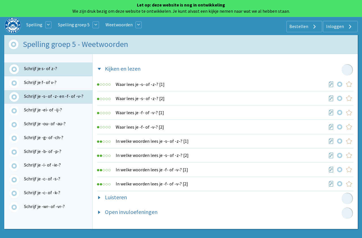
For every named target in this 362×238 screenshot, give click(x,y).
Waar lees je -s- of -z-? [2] (140, 98)
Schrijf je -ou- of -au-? (45, 123)
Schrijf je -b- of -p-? (42, 151)
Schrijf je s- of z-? (40, 68)
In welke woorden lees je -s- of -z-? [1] (152, 141)
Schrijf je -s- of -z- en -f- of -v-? (53, 96)
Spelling (34, 24)
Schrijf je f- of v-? (40, 82)
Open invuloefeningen (131, 211)
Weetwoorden (119, 24)
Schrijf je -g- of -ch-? (43, 137)
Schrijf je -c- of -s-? (42, 178)
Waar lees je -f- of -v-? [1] (140, 112)
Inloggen (339, 26)
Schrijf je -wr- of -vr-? (44, 206)
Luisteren (116, 197)
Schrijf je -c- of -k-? (42, 192)
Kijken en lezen (123, 68)
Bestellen (303, 26)
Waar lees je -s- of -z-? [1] (140, 84)
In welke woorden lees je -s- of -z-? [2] (152, 155)
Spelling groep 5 (74, 24)
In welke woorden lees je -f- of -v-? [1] (152, 169)
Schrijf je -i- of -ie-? (42, 165)
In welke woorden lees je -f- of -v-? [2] (152, 184)
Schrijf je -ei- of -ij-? (43, 109)
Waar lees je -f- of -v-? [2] (140, 127)
